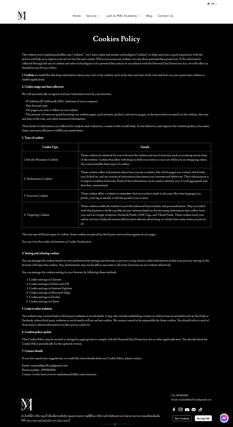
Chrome (56, 279)
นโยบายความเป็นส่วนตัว (39, 420)
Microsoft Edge (60, 293)
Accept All (203, 418)
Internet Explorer (61, 288)
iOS (66, 284)
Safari (55, 284)
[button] (212, 4)
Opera (55, 301)
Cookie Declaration (79, 241)
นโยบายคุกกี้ (63, 420)
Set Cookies (182, 418)
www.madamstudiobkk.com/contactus (73, 374)
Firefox (55, 297)
